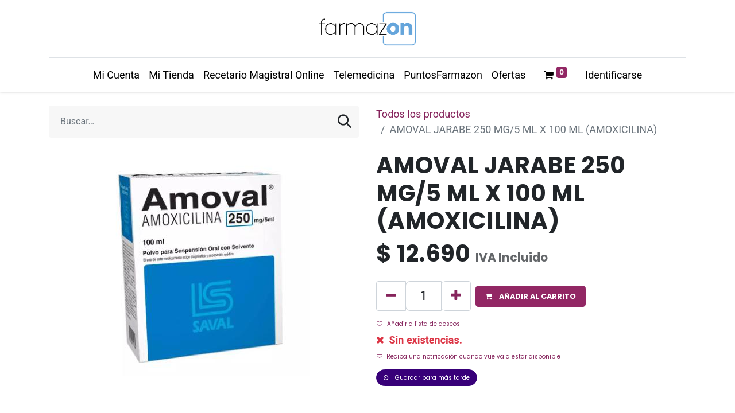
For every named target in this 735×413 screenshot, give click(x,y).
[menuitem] (116, 75)
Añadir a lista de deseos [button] (418, 324)
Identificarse (613, 75)
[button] (530, 296)
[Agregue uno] (456, 296)
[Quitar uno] (391, 296)
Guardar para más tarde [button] (427, 377)
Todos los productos (423, 114)
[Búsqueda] (344, 122)
